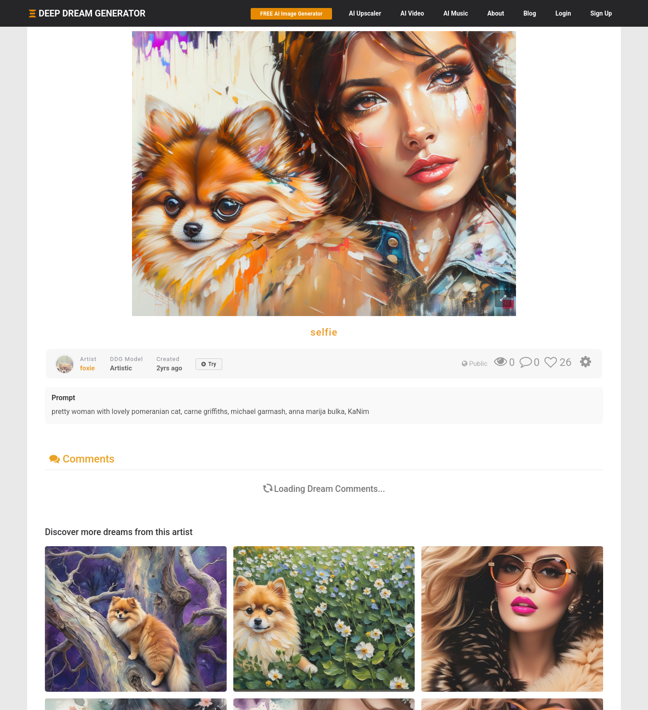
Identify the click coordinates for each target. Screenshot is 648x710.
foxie (87, 368)
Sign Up (601, 13)
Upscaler (365, 13)
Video (412, 13)
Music (456, 13)
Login (563, 13)
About (495, 13)
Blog (530, 13)
